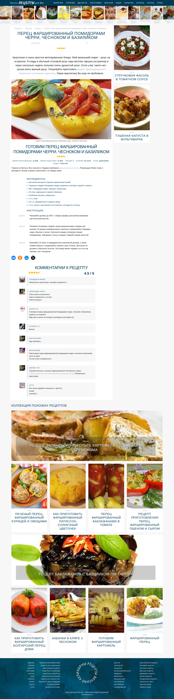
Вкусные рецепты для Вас (27, 3)
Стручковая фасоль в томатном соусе (132, 77)
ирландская (118, 665)
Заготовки (96, 3)
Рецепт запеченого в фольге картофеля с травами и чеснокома (85, 447)
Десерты (82, 3)
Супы (160, 3)
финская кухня (145, 684)
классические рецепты (149, 663)
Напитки (128, 3)
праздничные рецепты (148, 679)
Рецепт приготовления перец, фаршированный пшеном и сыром (145, 521)
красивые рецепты (147, 665)
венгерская (118, 676)
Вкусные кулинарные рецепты (87, 673)
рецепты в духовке (52, 687)
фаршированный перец (69, 168)
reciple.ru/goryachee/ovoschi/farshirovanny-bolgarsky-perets (51, 373)
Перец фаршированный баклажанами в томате (106, 519)
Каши (118, 3)
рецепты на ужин (146, 682)
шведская (118, 673)
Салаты (140, 3)
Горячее (70, 3)
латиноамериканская (122, 671)
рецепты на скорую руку (50, 679)
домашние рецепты (147, 673)
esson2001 (35, 43)
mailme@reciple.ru (87, 694)
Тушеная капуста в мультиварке (132, 137)
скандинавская (120, 687)
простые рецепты (147, 668)
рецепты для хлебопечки (50, 665)
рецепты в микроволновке (49, 663)
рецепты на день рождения (49, 682)
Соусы (150, 3)
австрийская (119, 684)
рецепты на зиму (53, 684)
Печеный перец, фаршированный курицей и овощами (29, 517)
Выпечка (58, 3)
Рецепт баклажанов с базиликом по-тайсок (86, 574)
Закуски (108, 3)
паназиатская (119, 679)
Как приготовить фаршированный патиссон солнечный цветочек (67, 521)
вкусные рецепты (146, 671)
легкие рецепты (146, 676)
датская (117, 663)
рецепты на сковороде (51, 671)
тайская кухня (145, 687)
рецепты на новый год (51, 673)
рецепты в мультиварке (51, 676)
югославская (119, 682)
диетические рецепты (51, 668)
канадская (118, 668)
